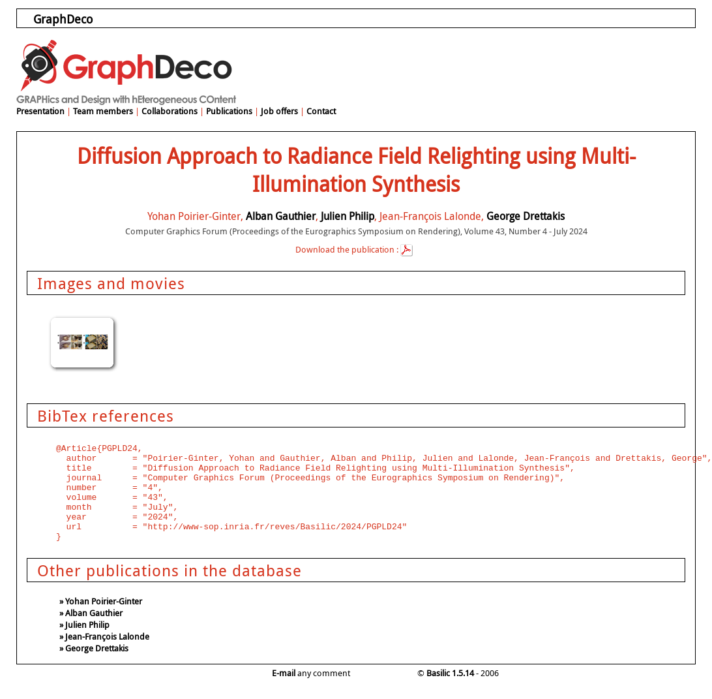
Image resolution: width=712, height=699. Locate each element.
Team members (103, 111)
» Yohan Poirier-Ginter (100, 601)
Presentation (40, 111)
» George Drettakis (93, 648)
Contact (321, 111)
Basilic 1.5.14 (450, 673)
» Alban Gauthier (91, 613)
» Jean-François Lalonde (104, 636)
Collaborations (169, 111)
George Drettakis (525, 216)
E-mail (283, 673)
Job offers (279, 111)
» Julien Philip (84, 624)
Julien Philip (347, 216)
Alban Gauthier (281, 216)
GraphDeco (63, 19)
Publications (229, 111)
